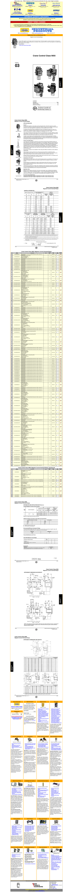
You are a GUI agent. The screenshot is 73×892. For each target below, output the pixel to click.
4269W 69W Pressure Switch (17, 827)
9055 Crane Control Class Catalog (25, 45)
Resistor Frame (53, 790)
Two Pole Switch (54, 715)
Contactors (14, 855)
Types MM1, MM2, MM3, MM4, (56, 858)
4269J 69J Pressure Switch (16, 829)
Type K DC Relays (54, 865)
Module (52, 867)
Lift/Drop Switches (54, 745)
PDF (56, 888)
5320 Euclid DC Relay (42, 746)
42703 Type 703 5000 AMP (55, 712)
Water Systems (14, 826)
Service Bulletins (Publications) (43, 721)
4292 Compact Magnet (42, 710)
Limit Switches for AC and (42, 855)
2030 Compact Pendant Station (43, 789)
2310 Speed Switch (28, 830)
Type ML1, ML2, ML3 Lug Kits (56, 861)
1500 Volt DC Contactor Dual (56, 714)
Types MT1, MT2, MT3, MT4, (56, 862)
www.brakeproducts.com (55, 884)
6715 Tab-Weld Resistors (42, 856)
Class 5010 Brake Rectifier (16, 791)
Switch (39, 719)
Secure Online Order (16, 706)
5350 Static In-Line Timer (16, 745)
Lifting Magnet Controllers (30, 852)
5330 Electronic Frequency (16, 743)
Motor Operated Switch (55, 718)
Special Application (15, 833)
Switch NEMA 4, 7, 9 (28, 748)
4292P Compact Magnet (42, 712)
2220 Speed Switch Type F (29, 827)
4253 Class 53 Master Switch (56, 747)
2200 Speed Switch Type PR (30, 825)
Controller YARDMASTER (42, 711)
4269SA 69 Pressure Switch (16, 832)
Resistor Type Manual (41, 716)
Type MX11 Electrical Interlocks (56, 856)
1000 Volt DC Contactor (55, 711)
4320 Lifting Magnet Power (42, 720)
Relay (13, 744)
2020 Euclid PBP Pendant (42, 790)
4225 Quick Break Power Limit (30, 744)
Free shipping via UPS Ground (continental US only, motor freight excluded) (16, 718)
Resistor (52, 794)
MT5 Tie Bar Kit (53, 863)
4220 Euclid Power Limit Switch (30, 743)
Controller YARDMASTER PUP (43, 713)
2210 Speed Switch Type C (29, 826)
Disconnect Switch (54, 826)
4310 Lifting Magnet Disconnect (43, 718)
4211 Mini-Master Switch (55, 743)
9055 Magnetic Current (55, 868)
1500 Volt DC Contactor (55, 720)
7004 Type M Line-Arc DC (16, 854)
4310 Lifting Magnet (54, 827)
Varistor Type (40, 709)
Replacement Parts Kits (55, 855)
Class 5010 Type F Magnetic (16, 788)
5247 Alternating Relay (42, 745)
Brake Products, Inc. (41, 890)
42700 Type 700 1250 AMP (55, 710)
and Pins (13, 793)
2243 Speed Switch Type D (29, 828)
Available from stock (15, 834)
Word (53, 888)
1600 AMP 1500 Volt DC (55, 717)
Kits (51, 860)
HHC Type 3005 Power (55, 795)
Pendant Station (40, 793)
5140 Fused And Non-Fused (56, 829)
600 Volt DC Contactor (55, 709)
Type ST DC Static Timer (55, 866)
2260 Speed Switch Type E (29, 829)
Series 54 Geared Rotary (29, 746)
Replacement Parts (41, 796)
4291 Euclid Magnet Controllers (43, 708)
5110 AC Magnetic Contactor (43, 743)
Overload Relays (54, 869)
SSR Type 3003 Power (55, 788)
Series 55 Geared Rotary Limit (30, 747)
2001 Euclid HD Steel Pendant (43, 794)
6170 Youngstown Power (42, 854)
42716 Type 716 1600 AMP (55, 719)
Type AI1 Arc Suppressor (55, 857)
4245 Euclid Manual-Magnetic (56, 825)
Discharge (40, 717)
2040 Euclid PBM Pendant (42, 788)
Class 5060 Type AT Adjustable (17, 789)
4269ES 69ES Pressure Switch (17, 825)
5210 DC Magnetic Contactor (43, 744)
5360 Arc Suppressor (15, 746)
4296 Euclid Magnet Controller (43, 715)
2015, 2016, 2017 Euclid (42, 792)
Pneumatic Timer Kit (54, 864)
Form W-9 (54, 887)
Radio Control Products (43, 824)
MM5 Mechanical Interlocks (55, 859)
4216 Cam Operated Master (56, 746)
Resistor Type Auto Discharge (43, 714)
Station (39, 791)
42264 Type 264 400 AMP (55, 708)
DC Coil (52, 854)
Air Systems (14, 830)
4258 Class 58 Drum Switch (56, 748)
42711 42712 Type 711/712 (55, 716)
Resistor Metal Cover (54, 792)
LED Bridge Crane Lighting (29, 786)
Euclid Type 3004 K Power (55, 793)
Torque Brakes (14, 790)
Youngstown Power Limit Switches (43, 852)
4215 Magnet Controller (55, 744)
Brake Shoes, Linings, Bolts (16, 792)
